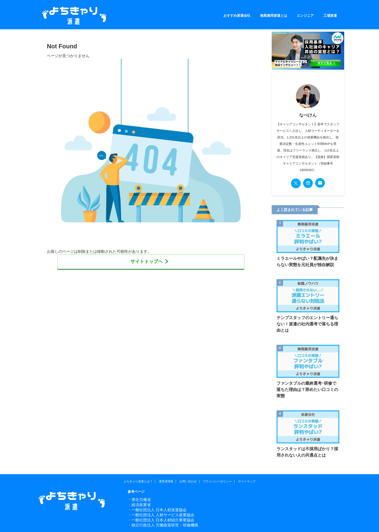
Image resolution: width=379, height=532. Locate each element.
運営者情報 (166, 469)
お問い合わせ (188, 469)
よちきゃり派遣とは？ (138, 469)
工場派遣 (330, 15)
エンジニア (305, 15)
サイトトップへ (150, 260)
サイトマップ (246, 469)
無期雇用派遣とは (273, 15)
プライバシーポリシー (217, 469)
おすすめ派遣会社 (236, 15)
